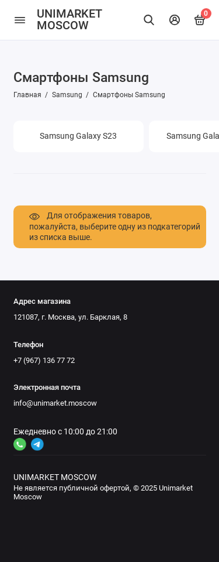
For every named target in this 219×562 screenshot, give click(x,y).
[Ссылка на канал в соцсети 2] (37, 444)
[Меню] (20, 20)
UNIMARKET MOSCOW (69, 19)
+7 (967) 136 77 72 (44, 360)
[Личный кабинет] (174, 19)
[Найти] (149, 19)
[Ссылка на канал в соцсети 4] (19, 444)
